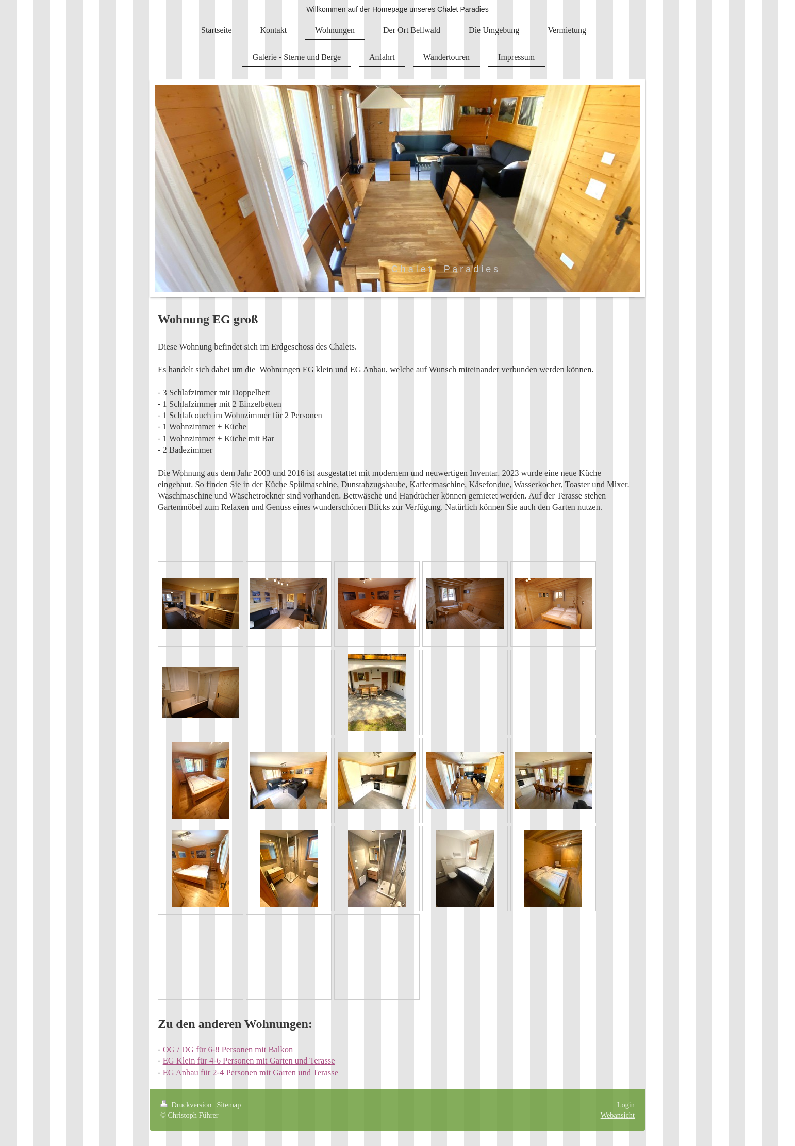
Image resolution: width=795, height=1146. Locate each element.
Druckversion (186, 1105)
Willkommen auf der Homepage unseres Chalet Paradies (397, 9)
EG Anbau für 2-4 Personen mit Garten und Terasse (250, 1072)
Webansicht (618, 1115)
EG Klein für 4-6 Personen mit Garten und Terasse (249, 1061)
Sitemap (229, 1105)
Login (626, 1105)
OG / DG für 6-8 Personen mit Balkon (228, 1049)
